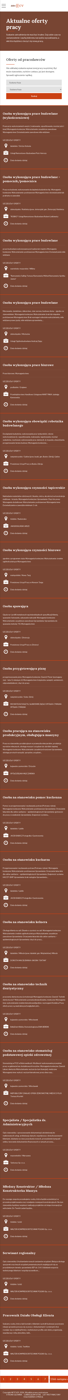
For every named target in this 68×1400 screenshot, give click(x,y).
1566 (53, 1379)
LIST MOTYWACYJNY (51, 1395)
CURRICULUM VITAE (32, 1395)
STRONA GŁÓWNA (14, 1395)
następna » (62, 1379)
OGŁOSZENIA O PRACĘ (33, 1397)
